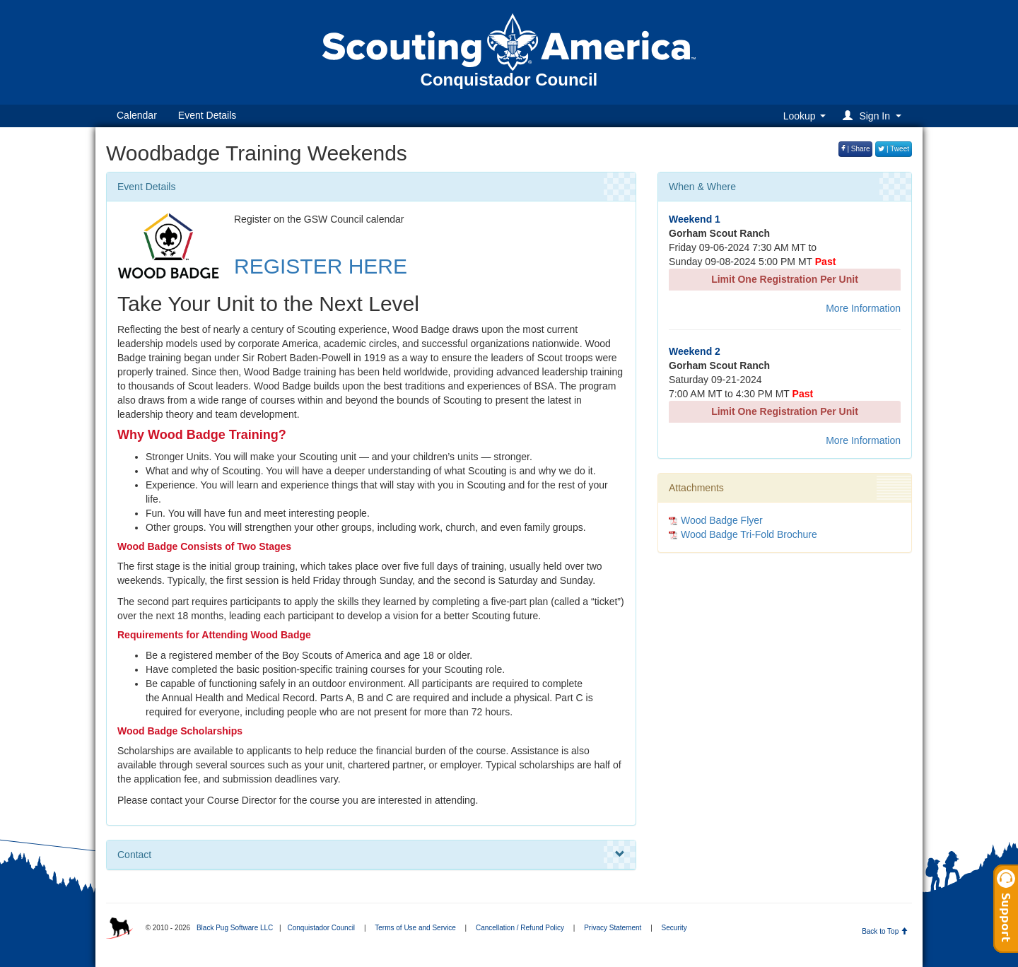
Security (674, 928)
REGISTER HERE (320, 266)
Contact (371, 855)
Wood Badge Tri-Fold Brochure (749, 534)
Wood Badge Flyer (722, 520)
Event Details (207, 115)
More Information (863, 308)
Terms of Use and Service (415, 928)
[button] (874, 116)
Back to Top (885, 931)
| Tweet (893, 149)
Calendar (137, 115)
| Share (855, 149)
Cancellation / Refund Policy (520, 928)
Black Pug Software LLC (235, 928)
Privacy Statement (612, 928)
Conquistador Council (321, 928)
